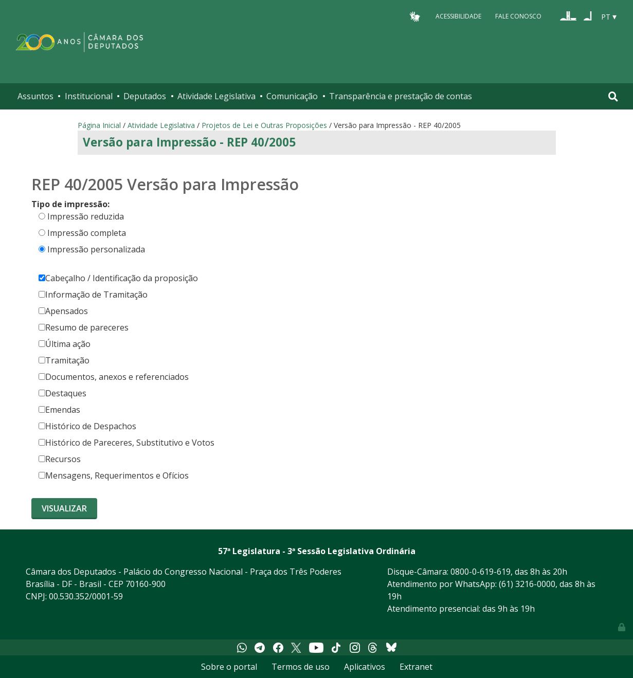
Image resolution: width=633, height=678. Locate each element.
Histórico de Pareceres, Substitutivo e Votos (126, 442)
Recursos (60, 459)
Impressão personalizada (96, 249)
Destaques (62, 393)
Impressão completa (86, 233)
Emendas (59, 409)
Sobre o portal (229, 666)
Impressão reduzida (85, 216)
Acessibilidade (458, 16)
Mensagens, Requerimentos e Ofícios (114, 475)
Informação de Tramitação (93, 294)
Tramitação (64, 360)
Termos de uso (301, 666)
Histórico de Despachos (87, 426)
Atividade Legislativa (216, 96)
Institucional (89, 96)
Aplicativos (364, 666)
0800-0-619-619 (480, 571)
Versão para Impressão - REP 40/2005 (189, 142)
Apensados (63, 311)
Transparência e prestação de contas (400, 96)
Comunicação (292, 96)
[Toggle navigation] (613, 96)
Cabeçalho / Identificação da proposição (118, 278)
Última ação (65, 344)
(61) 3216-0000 (527, 584)
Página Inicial (99, 125)
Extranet (416, 666)
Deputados (144, 96)
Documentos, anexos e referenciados (114, 376)
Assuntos (35, 96)
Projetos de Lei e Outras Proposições (264, 125)
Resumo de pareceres (84, 327)
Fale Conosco (518, 16)
